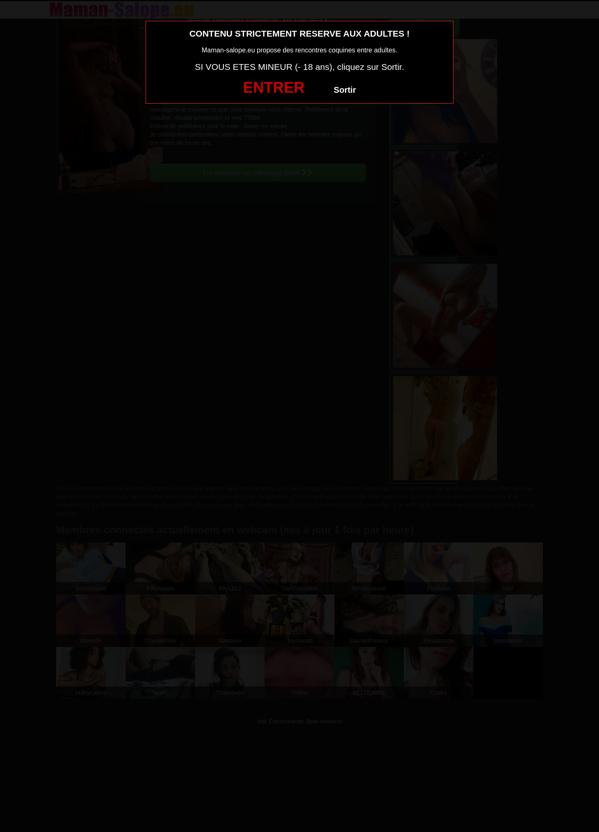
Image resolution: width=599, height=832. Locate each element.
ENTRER (273, 87)
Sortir (345, 89)
